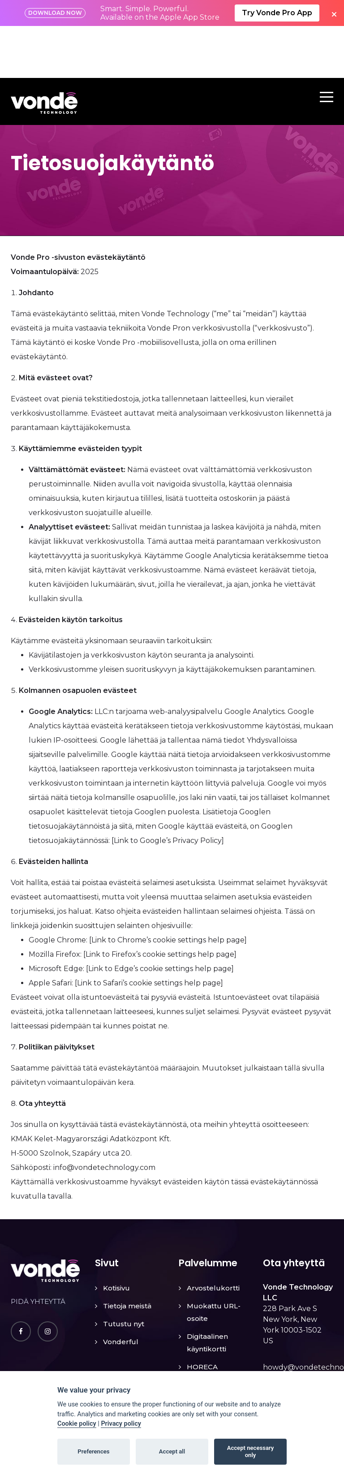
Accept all (172, 1451)
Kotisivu (116, 1236)
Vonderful (120, 1290)
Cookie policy (76, 1423)
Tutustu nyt (123, 1272)
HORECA (202, 1315)
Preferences (93, 1451)
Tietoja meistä (127, 1254)
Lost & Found (210, 1333)
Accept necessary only (250, 1451)
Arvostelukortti (213, 1236)
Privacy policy (121, 1423)
